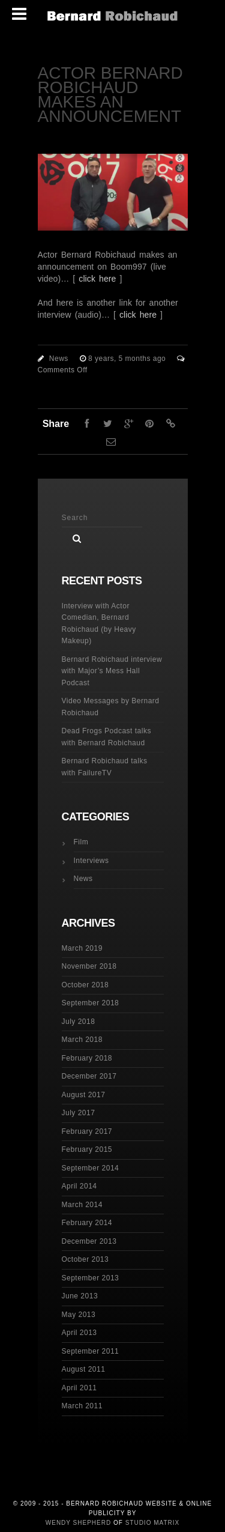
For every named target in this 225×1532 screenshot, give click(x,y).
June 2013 (80, 1296)
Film (81, 842)
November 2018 (89, 966)
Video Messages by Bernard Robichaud (111, 707)
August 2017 (84, 1095)
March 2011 (82, 1406)
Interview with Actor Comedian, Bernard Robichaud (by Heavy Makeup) (99, 624)
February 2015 (87, 1149)
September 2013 (90, 1278)
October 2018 (85, 985)
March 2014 (82, 1204)
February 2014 (87, 1223)
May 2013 (79, 1314)
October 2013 (85, 1259)
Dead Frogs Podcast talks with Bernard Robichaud (106, 737)
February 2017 (87, 1131)
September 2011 (90, 1351)
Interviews (91, 860)
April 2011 (79, 1388)
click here (97, 278)
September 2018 (90, 1003)
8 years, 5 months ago (128, 358)
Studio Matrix (152, 1522)
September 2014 (90, 1168)
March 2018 (82, 1039)
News (58, 358)
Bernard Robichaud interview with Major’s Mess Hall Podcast (112, 671)
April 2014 (79, 1186)
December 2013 (89, 1241)
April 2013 (79, 1332)
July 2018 (78, 1021)
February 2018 (87, 1058)
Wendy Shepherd (78, 1522)
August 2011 (84, 1369)
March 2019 (82, 948)
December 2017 (89, 1076)
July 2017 (78, 1113)
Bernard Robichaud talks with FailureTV (105, 767)
